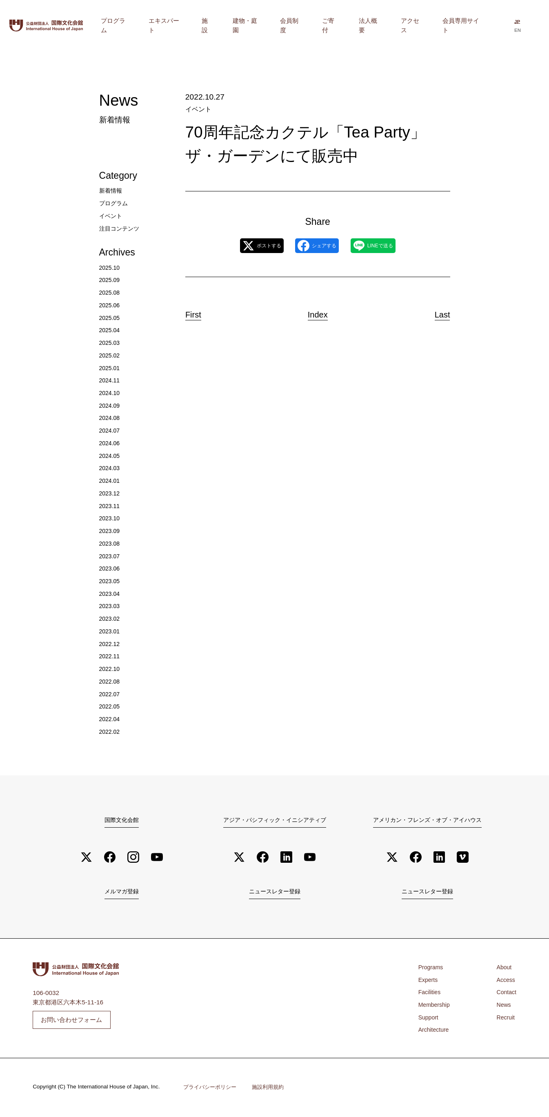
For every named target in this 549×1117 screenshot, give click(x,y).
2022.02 (110, 731)
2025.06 (110, 305)
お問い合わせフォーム (71, 1021)
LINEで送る (387, 246)
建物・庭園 (296, 25)
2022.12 (110, 643)
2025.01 (110, 367)
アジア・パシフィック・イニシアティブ (274, 819)
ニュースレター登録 (274, 892)
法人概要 (390, 25)
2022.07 (110, 694)
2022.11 (110, 656)
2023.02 (110, 618)
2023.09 (110, 530)
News (502, 1006)
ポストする (246, 246)
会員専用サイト (464, 25)
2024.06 (110, 443)
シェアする (316, 246)
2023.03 (110, 605)
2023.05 (110, 580)
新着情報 (111, 190)
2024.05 (110, 455)
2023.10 (110, 518)
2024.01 (110, 480)
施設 (267, 25)
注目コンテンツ (120, 228)
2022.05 (110, 706)
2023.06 (110, 568)
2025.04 (110, 329)
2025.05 (110, 317)
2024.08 (110, 417)
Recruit (505, 1018)
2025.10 (110, 267)
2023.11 (110, 505)
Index (317, 312)
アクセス (423, 25)
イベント (197, 109)
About (503, 968)
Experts (429, 981)
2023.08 (110, 543)
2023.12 (110, 493)
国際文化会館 (121, 819)
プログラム (193, 25)
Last (435, 312)
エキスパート (235, 25)
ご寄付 (361, 25)
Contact (505, 993)
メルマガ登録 (121, 892)
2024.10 (110, 392)
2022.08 (110, 681)
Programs (432, 968)
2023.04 (110, 593)
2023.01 (110, 631)
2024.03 (110, 467)
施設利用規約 (273, 1089)
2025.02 (110, 355)
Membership (435, 1006)
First (200, 312)
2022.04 (110, 718)
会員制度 (332, 25)
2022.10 (110, 668)
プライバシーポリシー (211, 1089)
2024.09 (110, 405)
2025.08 (110, 292)
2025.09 (110, 279)
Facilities (430, 993)
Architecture (435, 1031)
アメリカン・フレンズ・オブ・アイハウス (427, 819)
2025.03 (110, 342)
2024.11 (110, 380)
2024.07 (110, 430)
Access (505, 981)
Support (429, 1018)
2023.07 (110, 556)
